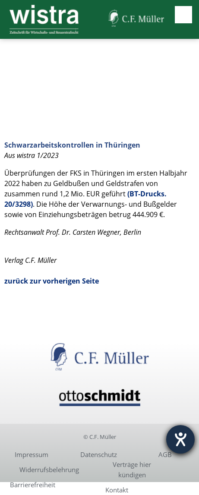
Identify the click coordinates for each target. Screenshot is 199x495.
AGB (165, 454)
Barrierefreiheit (32, 484)
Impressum (31, 454)
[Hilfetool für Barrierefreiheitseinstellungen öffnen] (180, 439)
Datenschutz (98, 454)
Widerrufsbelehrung (49, 469)
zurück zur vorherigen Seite (51, 281)
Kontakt (116, 490)
